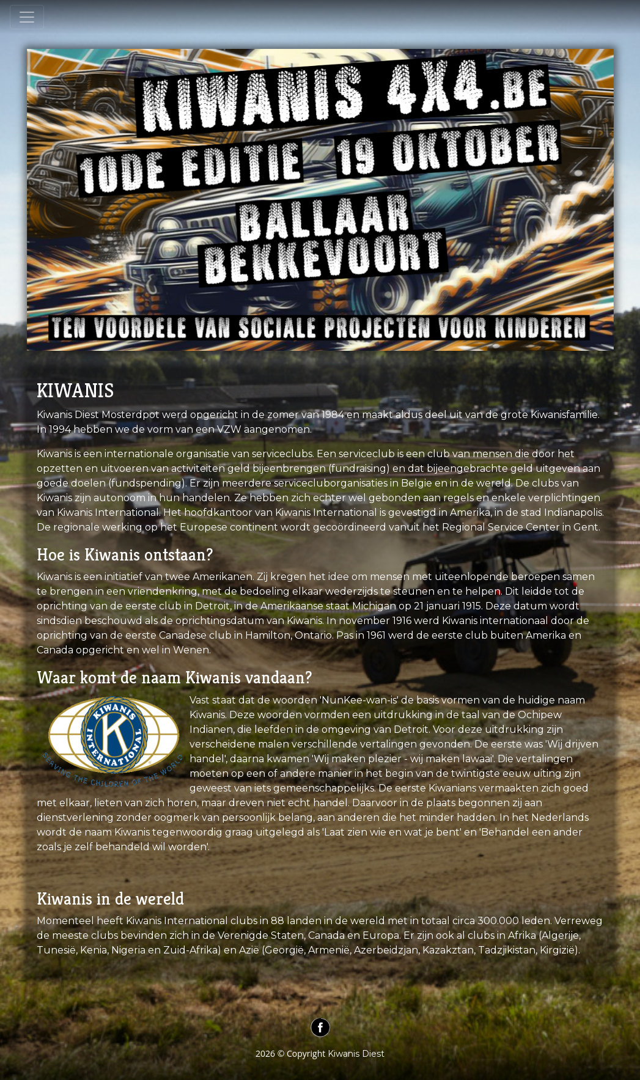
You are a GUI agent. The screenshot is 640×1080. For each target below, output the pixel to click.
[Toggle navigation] (27, 17)
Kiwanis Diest (356, 1053)
